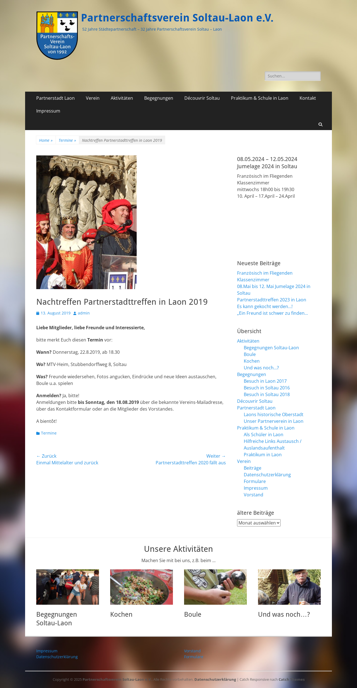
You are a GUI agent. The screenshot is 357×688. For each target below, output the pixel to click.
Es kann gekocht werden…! (265, 306)
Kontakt (308, 98)
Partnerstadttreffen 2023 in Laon (271, 300)
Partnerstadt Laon (55, 98)
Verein (93, 98)
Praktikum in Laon (263, 455)
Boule (250, 354)
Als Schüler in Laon (263, 434)
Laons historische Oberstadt (273, 414)
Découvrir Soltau (202, 98)
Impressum (48, 111)
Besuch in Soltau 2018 (267, 394)
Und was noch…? (261, 368)
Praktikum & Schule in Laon (259, 98)
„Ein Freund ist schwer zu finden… (272, 313)
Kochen (252, 361)
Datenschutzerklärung (267, 475)
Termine (67, 140)
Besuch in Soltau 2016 (267, 388)
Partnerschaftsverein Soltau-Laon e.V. (177, 18)
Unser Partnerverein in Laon (273, 421)
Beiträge (252, 468)
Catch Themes (292, 679)
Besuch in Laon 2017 (265, 381)
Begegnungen (158, 98)
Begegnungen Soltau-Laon (271, 348)
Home (46, 140)
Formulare (255, 481)
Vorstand (253, 495)
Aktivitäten (122, 98)
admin (84, 313)
